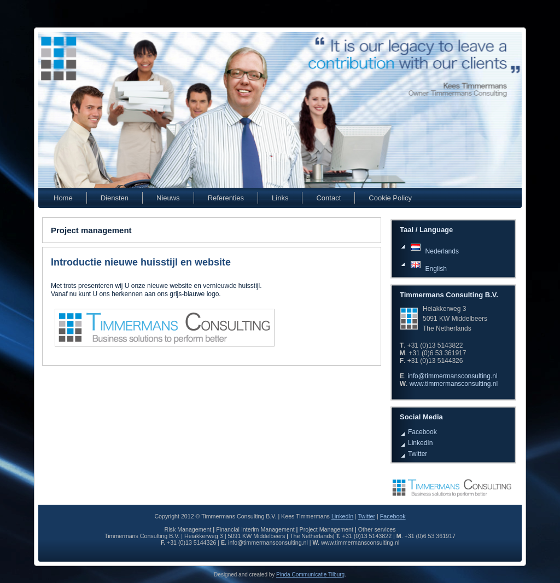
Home (63, 198)
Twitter (417, 454)
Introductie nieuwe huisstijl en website (141, 262)
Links (280, 198)
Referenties (226, 198)
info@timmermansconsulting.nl (452, 376)
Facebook (422, 432)
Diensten (115, 198)
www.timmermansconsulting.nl (454, 384)
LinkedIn (420, 443)
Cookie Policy (390, 198)
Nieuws (168, 198)
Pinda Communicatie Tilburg (310, 575)
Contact (328, 198)
